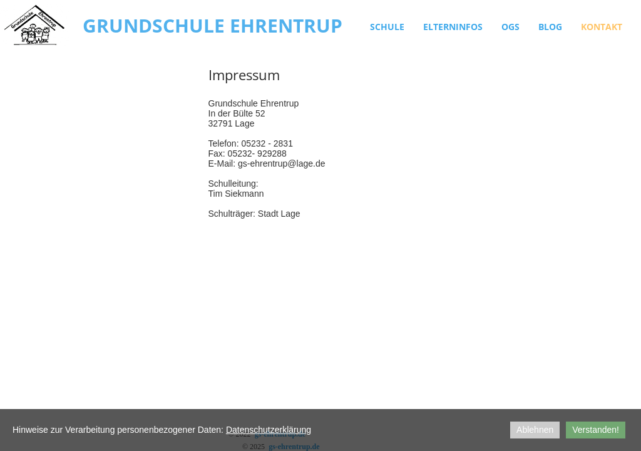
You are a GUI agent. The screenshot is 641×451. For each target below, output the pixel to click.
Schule (387, 27)
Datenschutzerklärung (268, 430)
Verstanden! (595, 430)
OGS (510, 27)
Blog (550, 27)
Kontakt (601, 27)
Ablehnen (534, 430)
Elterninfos (453, 27)
